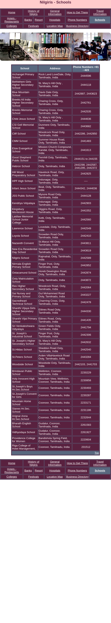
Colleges (12, 25)
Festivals (33, 25)
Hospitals (54, 19)
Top (97, 452)
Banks (28, 19)
